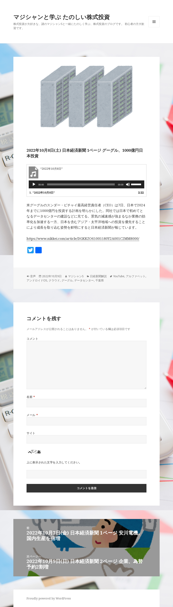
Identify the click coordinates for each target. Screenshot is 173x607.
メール (32, 415)
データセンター (84, 280)
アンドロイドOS (37, 280)
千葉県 (99, 280)
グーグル (67, 280)
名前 (31, 397)
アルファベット (135, 276)
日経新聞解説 (98, 276)
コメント (32, 339)
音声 (33, 276)
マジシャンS (76, 276)
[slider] (81, 184)
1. (42, 192)
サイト (31, 433)
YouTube (118, 276)
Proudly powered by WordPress (49, 598)
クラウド (54, 280)
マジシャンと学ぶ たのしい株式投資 (61, 17)
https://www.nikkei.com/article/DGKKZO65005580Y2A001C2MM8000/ (83, 238)
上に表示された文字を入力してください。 (54, 462)
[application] (86, 184)
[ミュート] (128, 184)
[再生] (34, 184)
